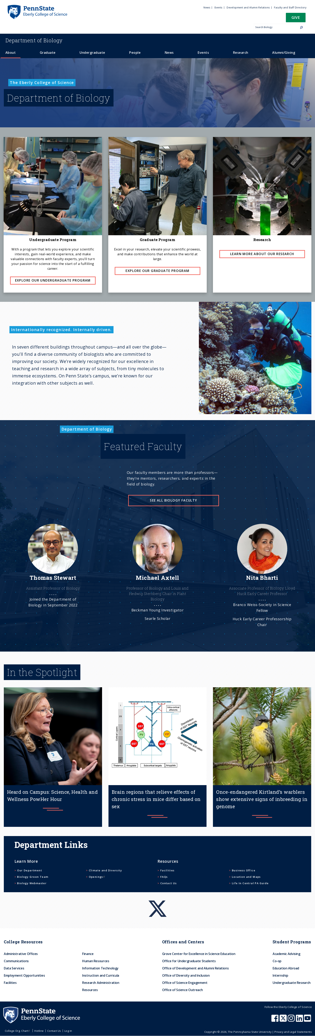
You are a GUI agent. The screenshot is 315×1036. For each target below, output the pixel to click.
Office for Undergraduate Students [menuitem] (189, 961)
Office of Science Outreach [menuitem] (182, 990)
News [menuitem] (207, 7)
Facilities (167, 870)
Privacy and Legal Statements (293, 1032)
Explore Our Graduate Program (157, 271)
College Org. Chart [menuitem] (18, 1031)
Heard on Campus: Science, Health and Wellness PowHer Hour (52, 795)
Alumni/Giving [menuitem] (283, 52)
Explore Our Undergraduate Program (53, 280)
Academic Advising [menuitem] (286, 954)
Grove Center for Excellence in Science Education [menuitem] (198, 954)
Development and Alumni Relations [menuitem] (248, 7)
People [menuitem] (135, 52)
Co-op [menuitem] (277, 961)
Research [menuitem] (240, 52)
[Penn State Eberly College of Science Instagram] (292, 1020)
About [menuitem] (10, 52)
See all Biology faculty (173, 500)
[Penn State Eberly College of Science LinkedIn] (300, 1020)
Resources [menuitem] (90, 990)
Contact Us (168, 883)
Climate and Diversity (105, 870)
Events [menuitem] (218, 7)
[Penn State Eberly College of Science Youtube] (308, 1020)
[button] (296, 19)
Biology (34, 40)
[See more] (52, 574)
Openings (97, 877)
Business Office (243, 870)
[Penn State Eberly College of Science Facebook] (275, 1020)
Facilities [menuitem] (10, 982)
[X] (157, 901)
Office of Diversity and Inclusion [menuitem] (186, 975)
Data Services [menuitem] (14, 968)
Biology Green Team (32, 877)
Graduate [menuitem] (48, 52)
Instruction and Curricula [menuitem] (100, 975)
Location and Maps (246, 877)
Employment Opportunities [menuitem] (24, 975)
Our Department (29, 870)
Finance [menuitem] (87, 954)
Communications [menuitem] (16, 961)
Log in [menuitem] (68, 1031)
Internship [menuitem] (280, 975)
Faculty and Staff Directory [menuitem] (290, 7)
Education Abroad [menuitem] (286, 968)
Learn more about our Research (262, 254)
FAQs (164, 877)
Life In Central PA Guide (250, 883)
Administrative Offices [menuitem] (21, 954)
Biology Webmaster (32, 883)
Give (295, 17)
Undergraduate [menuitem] (92, 52)
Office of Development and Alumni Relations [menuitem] (195, 968)
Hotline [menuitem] (39, 1031)
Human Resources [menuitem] (95, 961)
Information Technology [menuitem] (100, 968)
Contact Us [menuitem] (54, 1031)
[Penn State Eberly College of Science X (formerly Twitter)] (284, 1020)
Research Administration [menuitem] (100, 982)
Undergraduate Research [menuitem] (292, 982)
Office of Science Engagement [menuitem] (185, 982)
